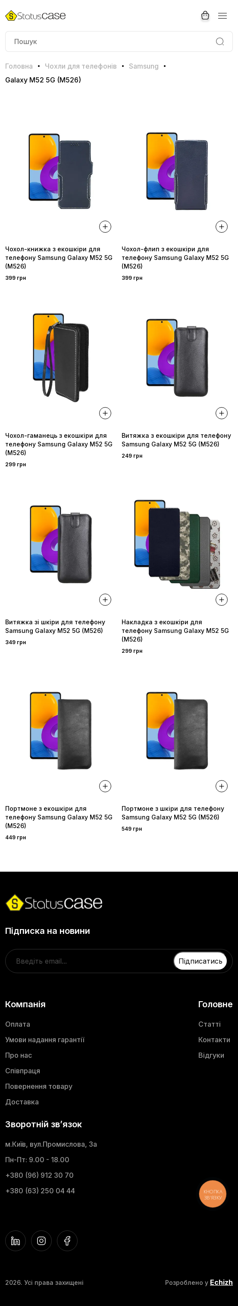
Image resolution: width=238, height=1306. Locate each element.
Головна (19, 66)
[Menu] (222, 15)
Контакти (214, 1039)
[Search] (220, 41)
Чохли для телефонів (81, 66)
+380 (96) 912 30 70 (39, 1175)
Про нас (18, 1055)
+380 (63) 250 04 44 (40, 1190)
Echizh (221, 1282)
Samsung (144, 66)
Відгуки (211, 1055)
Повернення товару (38, 1086)
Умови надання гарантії (44, 1039)
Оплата (17, 1024)
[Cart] (205, 15)
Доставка (22, 1101)
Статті (209, 1024)
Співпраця (22, 1070)
